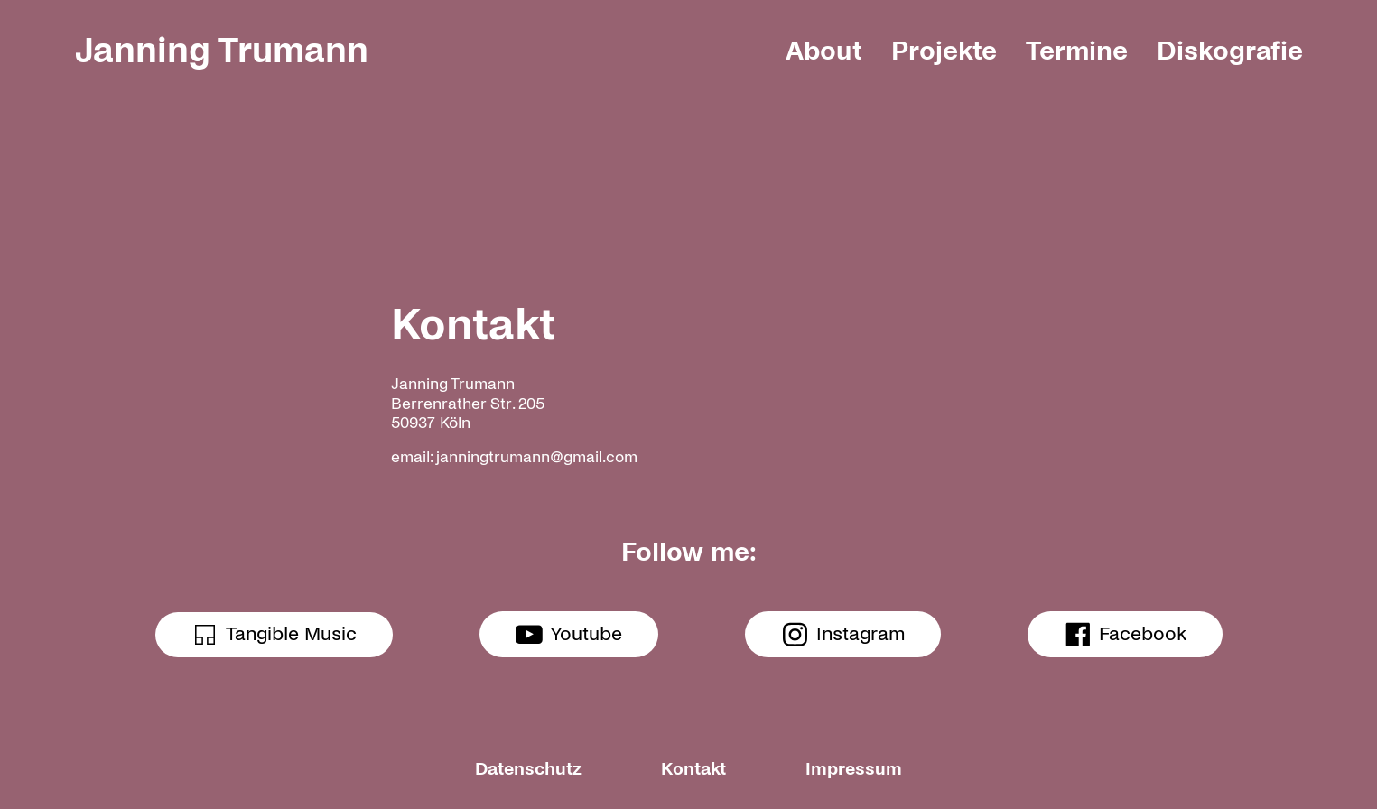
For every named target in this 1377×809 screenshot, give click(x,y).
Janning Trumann (221, 51)
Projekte (944, 50)
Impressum (853, 768)
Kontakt (693, 768)
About (824, 50)
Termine (1077, 50)
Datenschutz (528, 768)
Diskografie (1230, 50)
